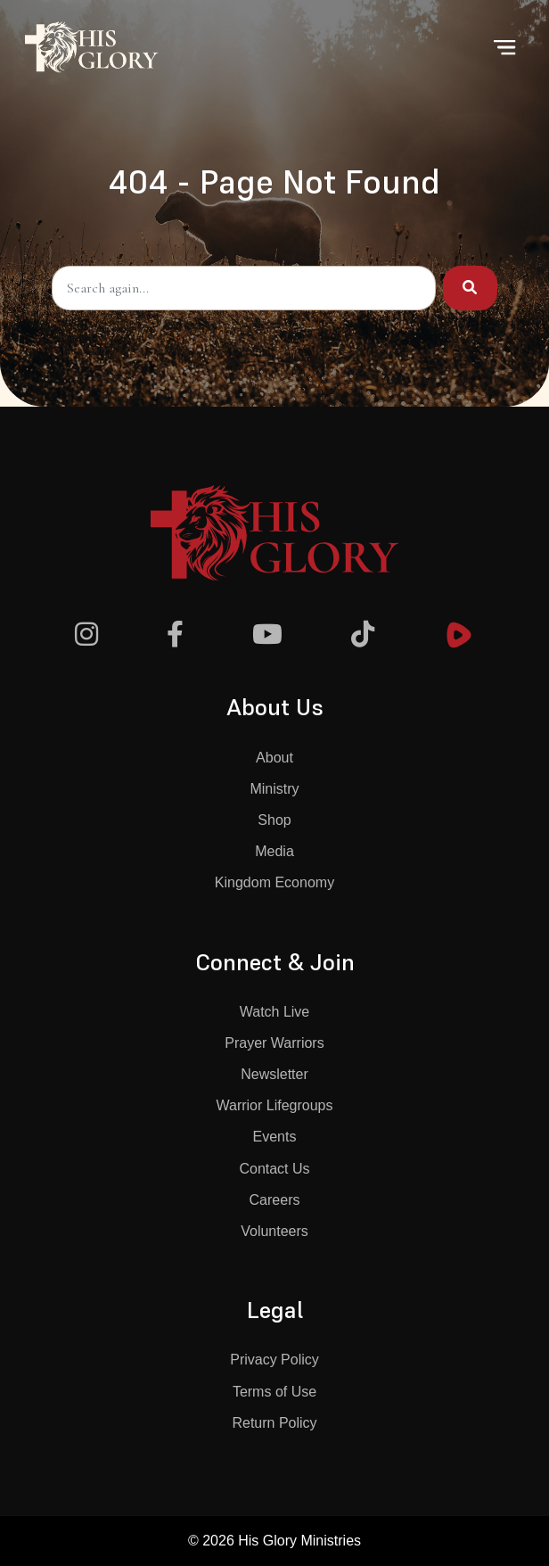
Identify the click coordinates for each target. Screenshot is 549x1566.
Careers (275, 1199)
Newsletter (274, 1074)
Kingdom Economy (274, 882)
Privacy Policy (274, 1359)
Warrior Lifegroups (274, 1105)
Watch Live (275, 1011)
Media (274, 851)
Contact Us (274, 1168)
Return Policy (274, 1422)
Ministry (274, 788)
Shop (274, 820)
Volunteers (274, 1231)
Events (275, 1136)
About (274, 757)
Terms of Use (274, 1391)
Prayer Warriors (274, 1043)
